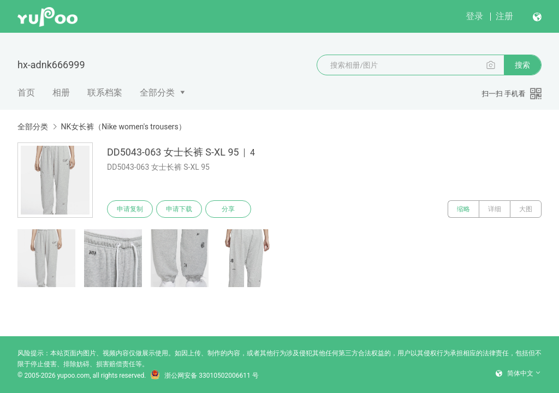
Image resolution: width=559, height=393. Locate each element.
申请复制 (130, 209)
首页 (26, 92)
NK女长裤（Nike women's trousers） (123, 126)
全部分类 (157, 92)
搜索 (522, 65)
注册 (504, 16)
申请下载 (179, 209)
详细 (494, 209)
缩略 (463, 209)
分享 (228, 209)
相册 (61, 92)
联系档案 (104, 92)
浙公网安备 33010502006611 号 (204, 375)
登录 (474, 16)
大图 (525, 209)
